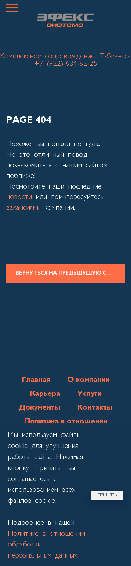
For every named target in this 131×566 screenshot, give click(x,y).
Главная (36, 380)
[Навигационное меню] (12, 8)
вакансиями (23, 208)
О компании (88, 380)
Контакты (94, 407)
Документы (39, 407)
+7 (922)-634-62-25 (65, 64)
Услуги (89, 394)
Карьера (45, 394)
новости (19, 197)
